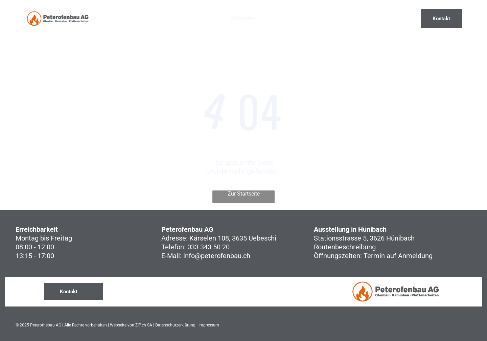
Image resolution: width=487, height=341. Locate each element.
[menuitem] (243, 18)
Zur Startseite (244, 193)
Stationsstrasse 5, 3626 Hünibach (364, 238)
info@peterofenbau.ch (216, 256)
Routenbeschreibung (345, 247)
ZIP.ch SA (143, 325)
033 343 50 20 (208, 247)
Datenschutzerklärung (175, 325)
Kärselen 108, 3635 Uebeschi (232, 238)
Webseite (118, 325)
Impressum (209, 325)
